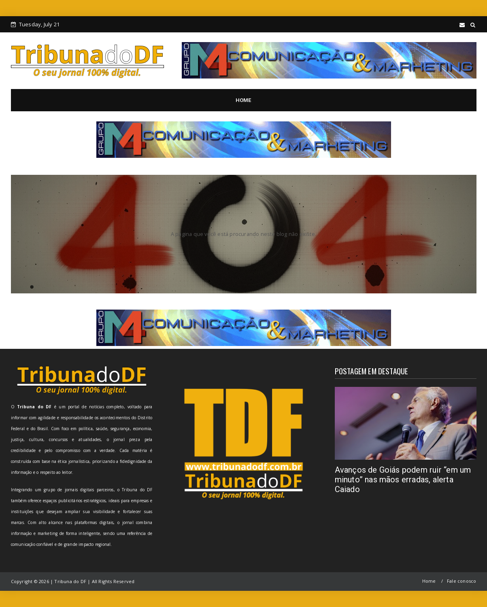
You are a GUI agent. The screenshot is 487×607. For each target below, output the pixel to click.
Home (429, 581)
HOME (243, 100)
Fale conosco (461, 581)
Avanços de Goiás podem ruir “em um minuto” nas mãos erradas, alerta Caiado (403, 479)
